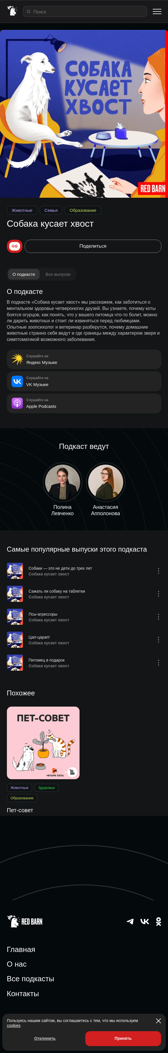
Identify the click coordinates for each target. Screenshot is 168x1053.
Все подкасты (30, 978)
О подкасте (24, 274)
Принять (123, 1038)
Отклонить (45, 1038)
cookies (13, 1025)
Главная (21, 949)
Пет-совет (20, 810)
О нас (17, 964)
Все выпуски (57, 274)
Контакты (23, 993)
